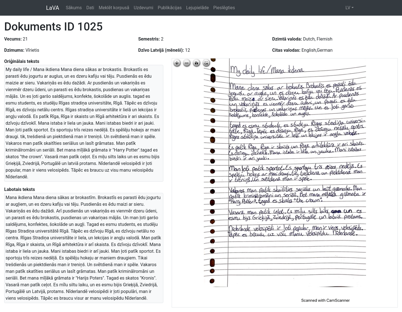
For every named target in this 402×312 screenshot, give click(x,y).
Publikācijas (170, 7)
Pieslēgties (224, 7)
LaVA (52, 7)
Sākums (74, 7)
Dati (90, 7)
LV (347, 7)
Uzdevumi (143, 7)
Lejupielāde (197, 7)
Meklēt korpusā (114, 7)
